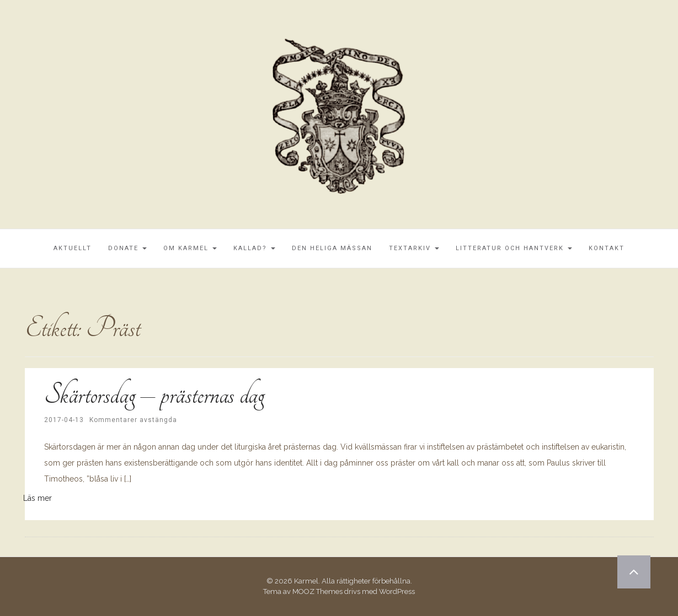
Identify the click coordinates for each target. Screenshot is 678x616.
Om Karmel (190, 248)
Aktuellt (73, 248)
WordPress (397, 591)
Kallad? (254, 248)
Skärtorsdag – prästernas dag (154, 394)
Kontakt (606, 248)
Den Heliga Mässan (332, 248)
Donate (127, 248)
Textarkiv (414, 248)
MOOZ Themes (317, 591)
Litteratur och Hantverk (514, 248)
